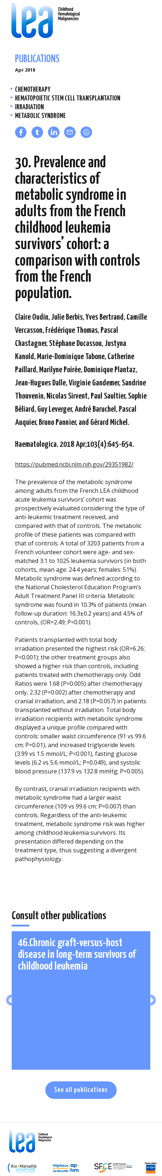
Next (150, 1000)
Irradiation (29, 107)
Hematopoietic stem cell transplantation (67, 98)
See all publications (81, 1089)
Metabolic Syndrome (40, 116)
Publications (37, 59)
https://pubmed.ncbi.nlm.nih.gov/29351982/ (74, 464)
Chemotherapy (32, 89)
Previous (11, 1000)
